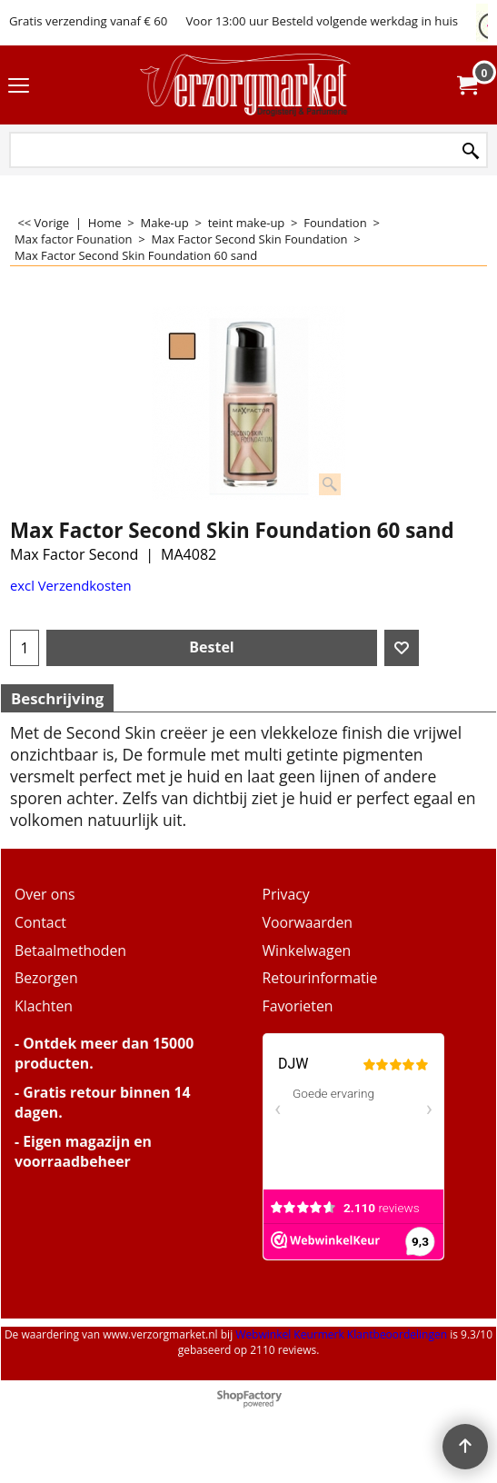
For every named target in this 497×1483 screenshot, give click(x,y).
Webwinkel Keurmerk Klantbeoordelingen (341, 1334)
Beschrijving (57, 698)
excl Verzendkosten (71, 585)
